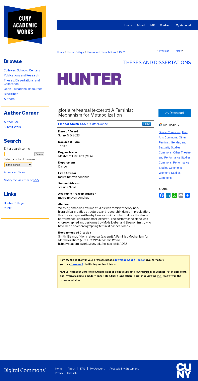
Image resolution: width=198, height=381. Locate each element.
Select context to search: (21, 159)
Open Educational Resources (23, 88)
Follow (146, 124)
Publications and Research (21, 75)
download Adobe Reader (129, 259)
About (71, 368)
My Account (97, 368)
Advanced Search (15, 172)
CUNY (8, 208)
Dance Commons (170, 132)
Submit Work (12, 127)
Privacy (59, 373)
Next (179, 50)
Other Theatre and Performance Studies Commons (175, 157)
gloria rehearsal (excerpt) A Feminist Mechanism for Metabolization (95, 113)
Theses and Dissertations (101, 52)
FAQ (82, 368)
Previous (164, 50)
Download (175, 113)
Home (60, 52)
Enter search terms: (17, 148)
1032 (122, 52)
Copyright (72, 373)
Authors (9, 99)
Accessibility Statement (124, 368)
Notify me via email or (21, 180)
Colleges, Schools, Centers (22, 70)
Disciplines (11, 94)
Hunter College (75, 52)
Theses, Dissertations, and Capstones (22, 82)
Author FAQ (11, 122)
